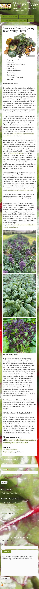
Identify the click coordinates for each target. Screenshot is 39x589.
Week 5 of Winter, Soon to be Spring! (13, 506)
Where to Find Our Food (10, 20)
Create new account (6, 476)
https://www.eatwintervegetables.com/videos (20, 190)
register (11, 452)
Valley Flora (25, 4)
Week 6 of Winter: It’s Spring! (10, 503)
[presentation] (10, 567)
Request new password (7, 478)
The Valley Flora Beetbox (10, 449)
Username (4, 463)
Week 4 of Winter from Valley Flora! (12, 509)
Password (4, 469)
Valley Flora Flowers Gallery (10, 493)
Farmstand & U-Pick (26, 16)
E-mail (3, 544)
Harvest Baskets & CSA (10, 16)
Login (30, 20)
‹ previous (4, 513)
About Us (23, 20)
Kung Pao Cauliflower (16, 153)
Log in (5, 452)
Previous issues (5, 583)
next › (17, 513)
